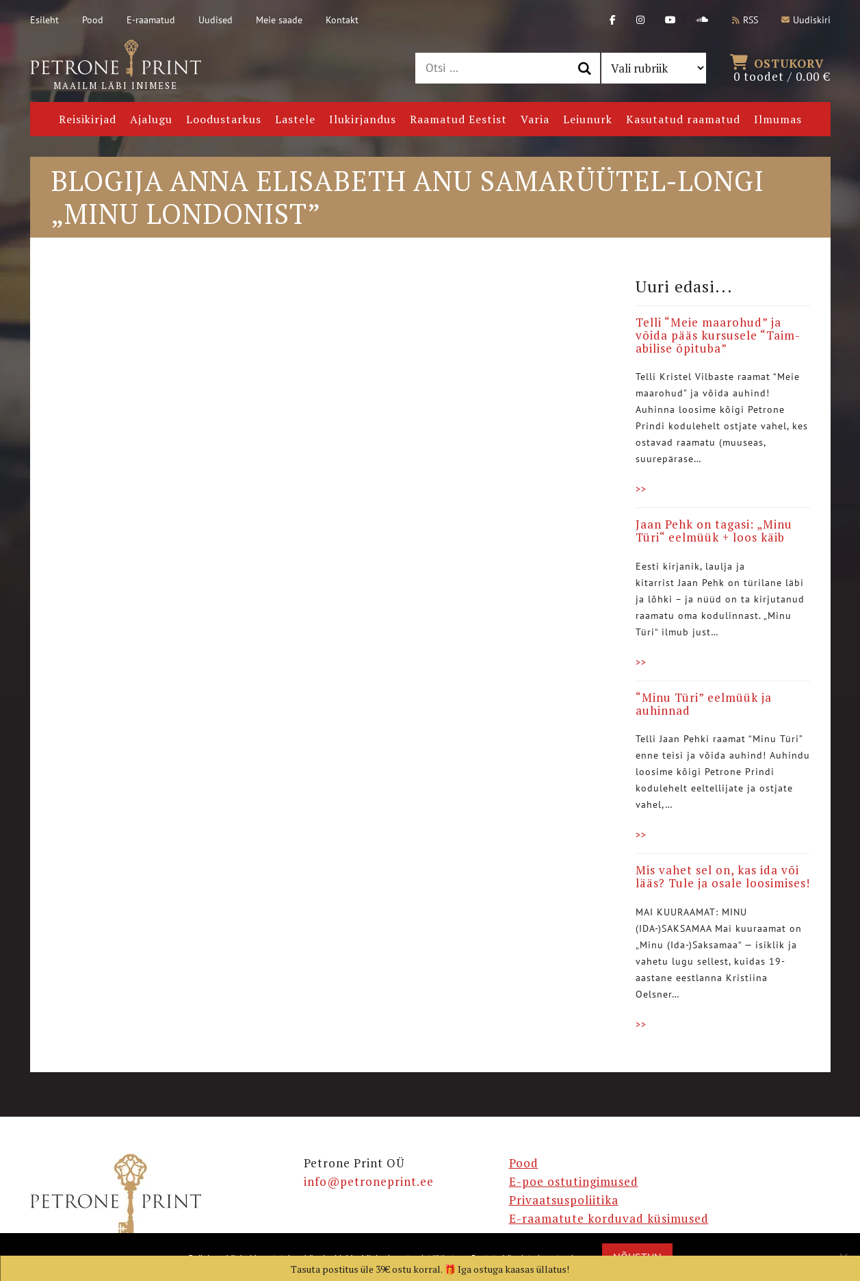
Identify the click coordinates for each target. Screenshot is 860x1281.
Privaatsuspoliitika (563, 1200)
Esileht (44, 20)
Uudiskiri (806, 20)
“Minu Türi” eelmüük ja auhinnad (704, 703)
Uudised (215, 20)
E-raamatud (151, 20)
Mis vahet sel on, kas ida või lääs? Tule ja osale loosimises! (723, 876)
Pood (92, 20)
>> (641, 489)
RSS (745, 20)
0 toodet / (782, 68)
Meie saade (279, 20)
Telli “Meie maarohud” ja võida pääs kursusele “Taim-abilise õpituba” (718, 334)
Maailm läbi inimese (115, 66)
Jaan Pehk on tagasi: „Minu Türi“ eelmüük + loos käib (714, 530)
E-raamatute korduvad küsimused (609, 1218)
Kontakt (342, 20)
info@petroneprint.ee (369, 1181)
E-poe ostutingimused (573, 1181)
